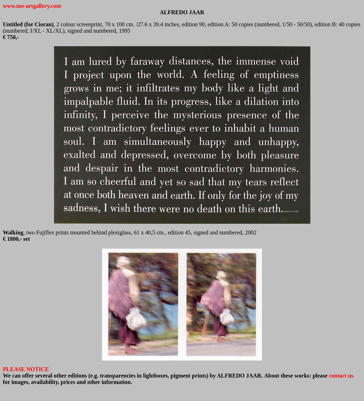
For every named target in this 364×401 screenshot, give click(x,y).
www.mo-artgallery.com (32, 6)
